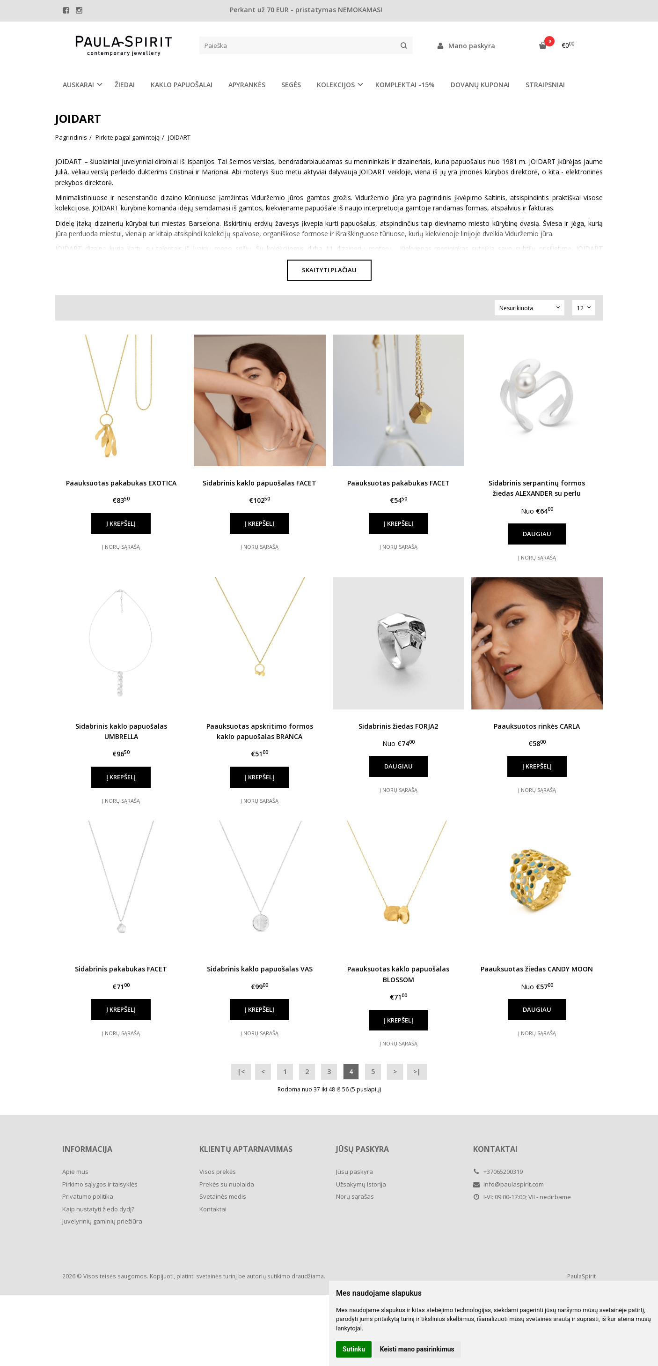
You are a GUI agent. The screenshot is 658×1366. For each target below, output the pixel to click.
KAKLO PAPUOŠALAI (181, 84)
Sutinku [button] (354, 1349)
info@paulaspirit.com (508, 1184)
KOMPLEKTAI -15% (405, 84)
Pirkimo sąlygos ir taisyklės (100, 1184)
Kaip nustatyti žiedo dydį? (98, 1209)
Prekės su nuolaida (226, 1184)
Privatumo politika (87, 1196)
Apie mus (75, 1171)
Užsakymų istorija (361, 1184)
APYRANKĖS (246, 84)
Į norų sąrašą (121, 546)
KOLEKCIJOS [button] (336, 84)
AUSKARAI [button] (78, 84)
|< (241, 1071)
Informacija (87, 1149)
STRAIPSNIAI (545, 84)
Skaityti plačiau (329, 270)
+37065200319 (498, 1171)
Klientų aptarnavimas (245, 1149)
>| (417, 1071)
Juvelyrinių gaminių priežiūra (102, 1221)
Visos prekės (217, 1171)
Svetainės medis (222, 1196)
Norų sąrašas (355, 1196)
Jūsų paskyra (362, 1149)
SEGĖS (291, 84)
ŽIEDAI (125, 84)
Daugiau (537, 534)
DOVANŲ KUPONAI (480, 84)
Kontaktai (213, 1209)
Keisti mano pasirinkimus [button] (417, 1349)
